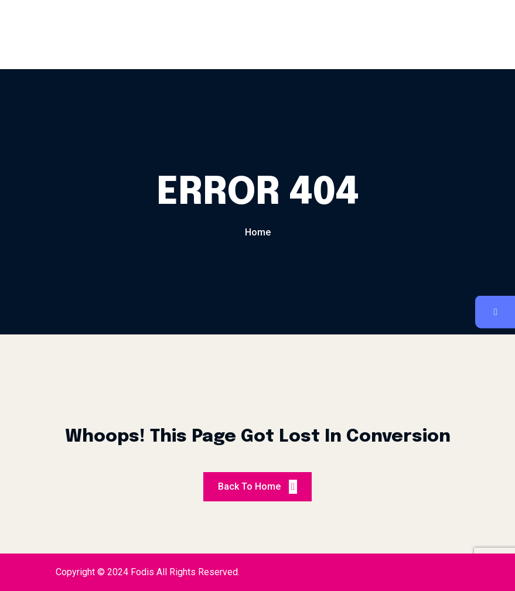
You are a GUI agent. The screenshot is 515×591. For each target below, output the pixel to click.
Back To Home (257, 487)
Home (258, 232)
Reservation (254, 34)
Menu (194, 34)
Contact (320, 34)
